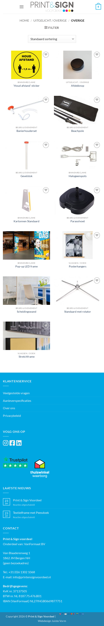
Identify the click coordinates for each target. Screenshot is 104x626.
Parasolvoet (77, 221)
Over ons (9, 408)
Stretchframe (27, 356)
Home (24, 20)
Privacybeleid (12, 415)
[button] (21, 6)
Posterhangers (77, 266)
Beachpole (77, 130)
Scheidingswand (26, 311)
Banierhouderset (26, 130)
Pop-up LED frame (26, 266)
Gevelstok (26, 176)
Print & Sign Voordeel (27, 500)
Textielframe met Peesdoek (31, 512)
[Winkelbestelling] (52, 39)
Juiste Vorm (59, 620)
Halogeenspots (78, 176)
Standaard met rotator (77, 311)
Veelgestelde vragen (16, 393)
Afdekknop (77, 85)
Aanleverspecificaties (17, 400)
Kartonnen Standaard (26, 221)
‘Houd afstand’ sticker (26, 85)
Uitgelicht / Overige (50, 20)
